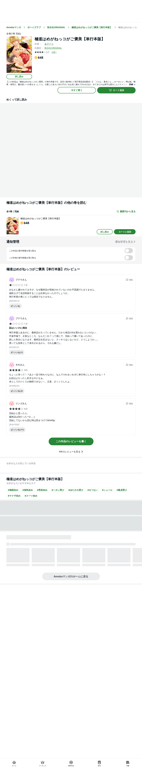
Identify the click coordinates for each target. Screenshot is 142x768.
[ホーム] (14, 763)
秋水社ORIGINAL (53, 47)
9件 (54, 52)
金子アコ (49, 43)
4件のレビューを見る (71, 451)
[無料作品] (71, 763)
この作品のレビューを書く (71, 441)
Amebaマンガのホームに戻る (71, 576)
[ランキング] (42, 763)
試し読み (19, 76)
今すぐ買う (76, 90)
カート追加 (116, 90)
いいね (15, 306)
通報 (129, 279)
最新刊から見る (126, 211)
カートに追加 (125, 231)
